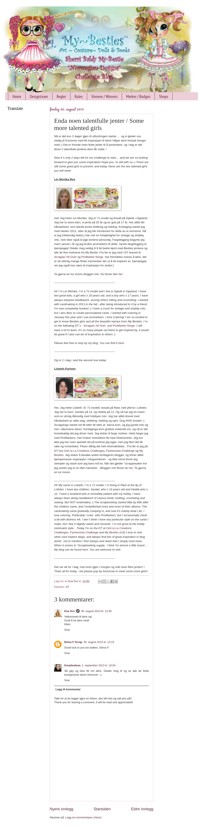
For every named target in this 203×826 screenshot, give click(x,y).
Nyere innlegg (61, 809)
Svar (67, 629)
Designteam (39, 96)
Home (16, 96)
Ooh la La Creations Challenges (84, 450)
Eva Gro (69, 611)
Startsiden (102, 809)
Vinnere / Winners (104, 96)
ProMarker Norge (92, 257)
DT (67, 586)
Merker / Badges (138, 96)
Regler (61, 96)
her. (120, 274)
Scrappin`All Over (65, 257)
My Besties (112, 532)
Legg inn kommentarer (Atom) (83, 817)
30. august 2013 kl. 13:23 (99, 642)
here (121, 343)
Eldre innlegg (142, 809)
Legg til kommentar (68, 689)
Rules (79, 96)
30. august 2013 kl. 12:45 (96, 611)
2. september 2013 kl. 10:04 (99, 665)
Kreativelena (72, 665)
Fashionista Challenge (120, 450)
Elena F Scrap (73, 642)
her (131, 468)
